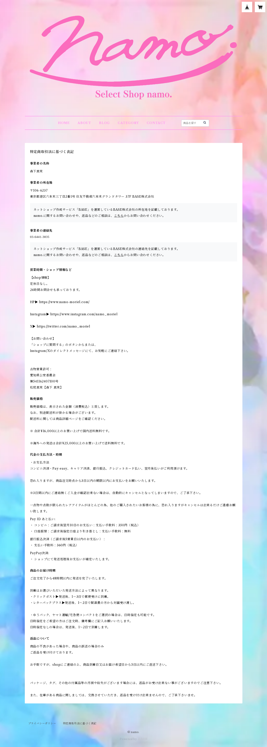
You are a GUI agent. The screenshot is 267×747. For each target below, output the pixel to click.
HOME (64, 123)
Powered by (133, 739)
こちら (119, 216)
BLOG (104, 123)
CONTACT (156, 123)
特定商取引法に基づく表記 (80, 723)
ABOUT (84, 123)
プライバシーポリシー (42, 723)
